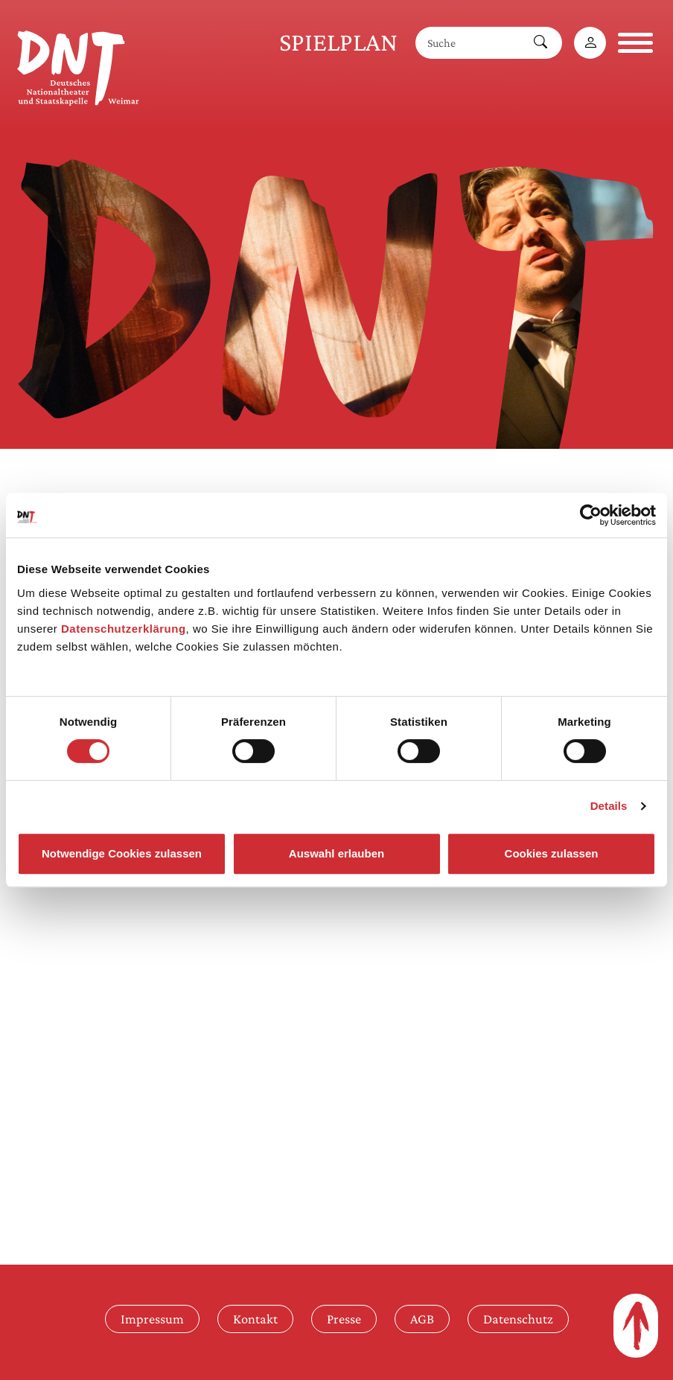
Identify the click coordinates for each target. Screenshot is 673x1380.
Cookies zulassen (552, 853)
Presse (344, 1318)
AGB (422, 1318)
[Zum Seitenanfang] (635, 1326)
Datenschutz (518, 1318)
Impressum (152, 1318)
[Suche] (467, 43)
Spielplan (338, 42)
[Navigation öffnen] (635, 43)
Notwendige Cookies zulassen (122, 853)
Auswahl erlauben (336, 853)
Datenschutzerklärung (123, 628)
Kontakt (255, 1318)
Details (609, 805)
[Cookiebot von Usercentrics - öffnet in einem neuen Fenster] (591, 515)
